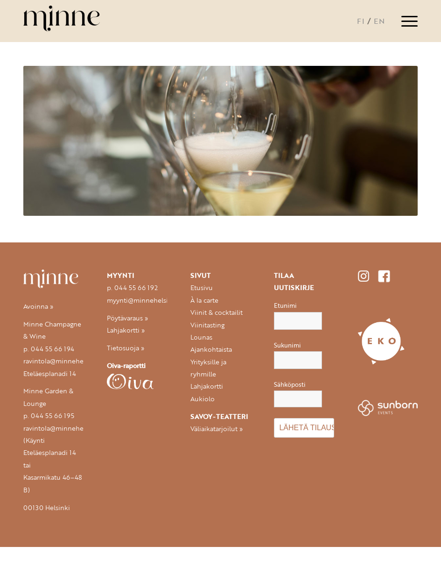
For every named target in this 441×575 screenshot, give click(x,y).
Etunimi (285, 305)
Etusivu (201, 287)
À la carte (204, 300)
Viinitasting (207, 325)
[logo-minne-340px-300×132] (71, 21)
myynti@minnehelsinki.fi (145, 300)
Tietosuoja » (125, 348)
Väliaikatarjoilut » (216, 428)
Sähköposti (298, 393)
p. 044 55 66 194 (48, 349)
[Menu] (405, 21)
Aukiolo (202, 399)
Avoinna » (38, 306)
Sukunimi (287, 345)
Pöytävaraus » (127, 318)
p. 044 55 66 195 (48, 415)
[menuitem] (405, 21)
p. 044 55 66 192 (132, 287)
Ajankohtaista (211, 349)
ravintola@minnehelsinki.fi (64, 361)
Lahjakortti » (126, 330)
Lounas (201, 337)
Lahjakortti (206, 386)
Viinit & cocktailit (216, 312)
